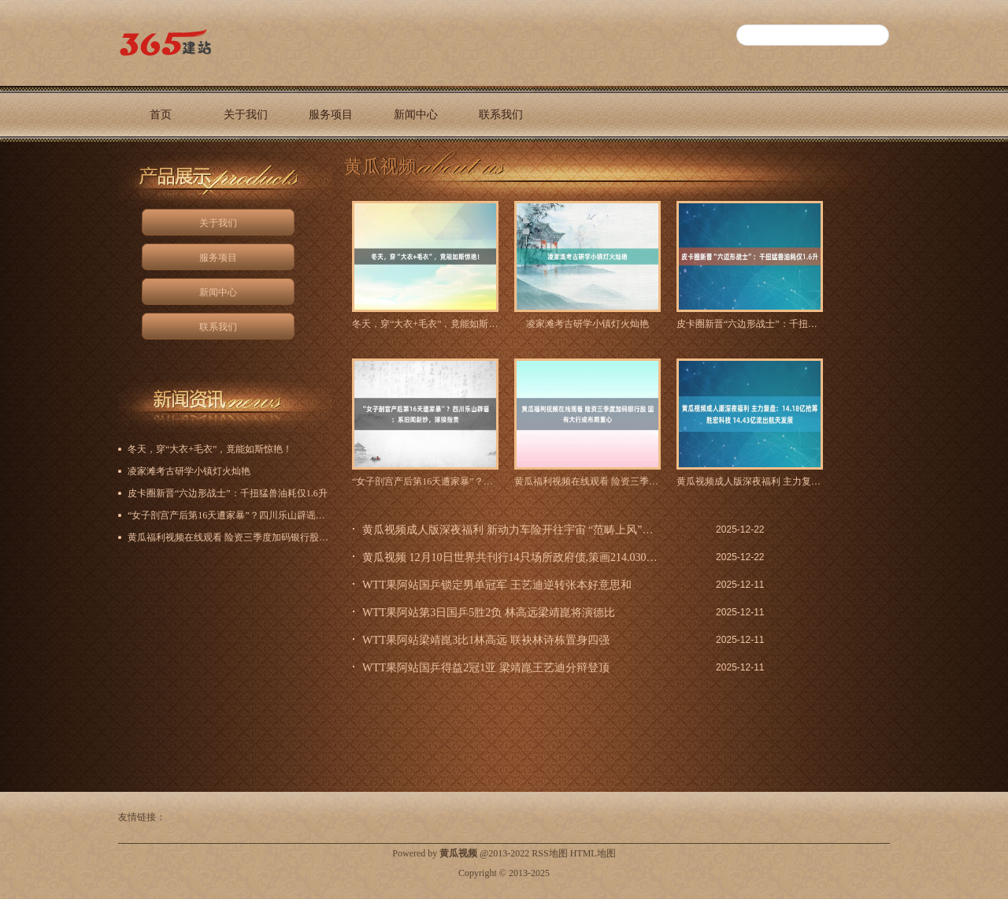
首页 (161, 115)
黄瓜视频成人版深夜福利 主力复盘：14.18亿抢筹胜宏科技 (749, 481)
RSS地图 (549, 853)
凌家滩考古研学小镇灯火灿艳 (587, 323)
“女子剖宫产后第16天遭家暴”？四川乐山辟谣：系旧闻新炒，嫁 (425, 481)
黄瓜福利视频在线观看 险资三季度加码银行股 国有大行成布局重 (587, 481)
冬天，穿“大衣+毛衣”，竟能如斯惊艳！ (425, 323)
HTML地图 (593, 853)
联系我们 (501, 115)
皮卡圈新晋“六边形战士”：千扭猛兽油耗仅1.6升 (749, 323)
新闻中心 (416, 115)
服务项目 (331, 115)
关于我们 (246, 115)
